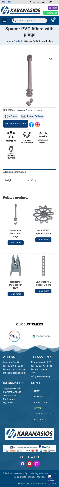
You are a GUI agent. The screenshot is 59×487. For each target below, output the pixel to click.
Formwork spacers (34, 110)
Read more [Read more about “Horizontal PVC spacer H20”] (15, 294)
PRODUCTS (41, 402)
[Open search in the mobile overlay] (29, 20)
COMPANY (39, 397)
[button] (4, 20)
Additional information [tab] (14, 172)
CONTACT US (40, 419)
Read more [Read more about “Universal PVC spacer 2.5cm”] (43, 291)
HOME (37, 391)
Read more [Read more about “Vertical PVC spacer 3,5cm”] (43, 239)
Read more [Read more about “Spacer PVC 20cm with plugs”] (15, 242)
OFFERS (38, 408)
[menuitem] (3, 2)
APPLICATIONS (42, 413)
